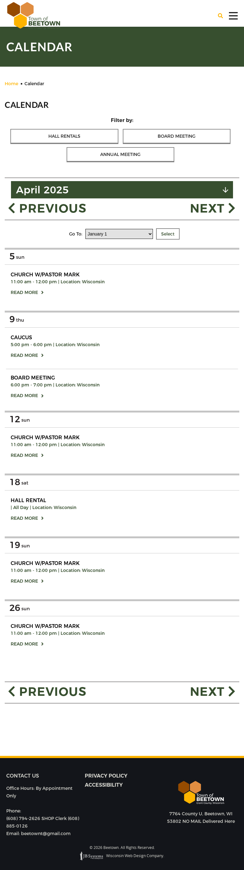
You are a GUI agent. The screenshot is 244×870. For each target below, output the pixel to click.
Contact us (22, 776)
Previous (47, 208)
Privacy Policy (106, 776)
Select (168, 234)
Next (213, 208)
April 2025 (42, 190)
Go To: (76, 234)
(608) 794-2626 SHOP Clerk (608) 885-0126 (42, 822)
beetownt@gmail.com (46, 833)
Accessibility (104, 785)
